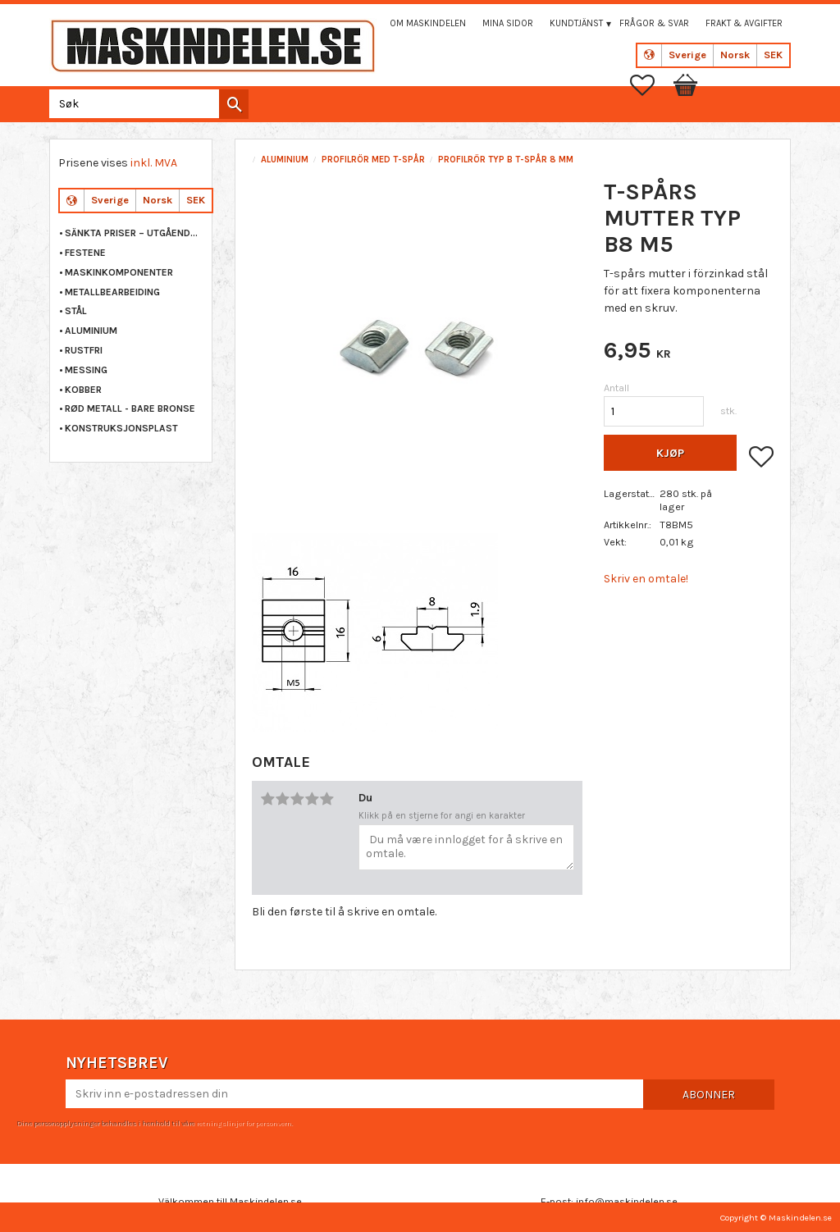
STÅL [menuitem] (76, 311)
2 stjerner (282, 799)
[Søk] (234, 104)
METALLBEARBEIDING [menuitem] (112, 292)
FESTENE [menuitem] (85, 252)
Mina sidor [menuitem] (507, 23)
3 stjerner (297, 799)
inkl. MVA (153, 163)
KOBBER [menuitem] (83, 389)
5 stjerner (326, 799)
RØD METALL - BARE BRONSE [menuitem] (130, 408)
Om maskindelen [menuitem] (428, 23)
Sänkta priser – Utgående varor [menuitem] (134, 233)
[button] (650, 85)
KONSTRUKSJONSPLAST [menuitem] (121, 428)
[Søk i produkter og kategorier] (145, 103)
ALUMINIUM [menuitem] (91, 330)
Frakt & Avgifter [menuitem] (744, 23)
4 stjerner (311, 799)
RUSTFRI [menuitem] (84, 350)
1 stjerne (267, 799)
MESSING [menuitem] (86, 370)
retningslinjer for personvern (243, 1123)
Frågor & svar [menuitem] (654, 23)
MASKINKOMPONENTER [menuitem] (119, 272)
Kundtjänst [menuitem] (576, 23)
